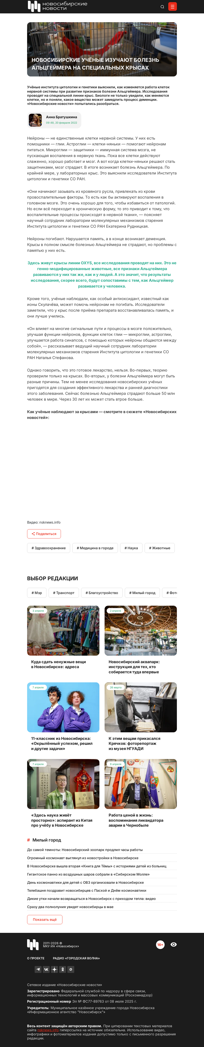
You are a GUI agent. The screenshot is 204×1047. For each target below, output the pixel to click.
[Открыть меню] (172, 6)
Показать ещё (45, 919)
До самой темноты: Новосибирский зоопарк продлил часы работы (85, 850)
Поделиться (44, 534)
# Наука (131, 548)
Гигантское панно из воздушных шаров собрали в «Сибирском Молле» (88, 874)
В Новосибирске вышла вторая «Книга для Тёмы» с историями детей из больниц (96, 866)
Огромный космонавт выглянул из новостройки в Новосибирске (82, 858)
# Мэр (37, 593)
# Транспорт (63, 593)
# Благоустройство (102, 593)
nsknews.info (48, 1030)
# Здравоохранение (49, 548)
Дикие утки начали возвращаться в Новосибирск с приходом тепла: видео (91, 898)
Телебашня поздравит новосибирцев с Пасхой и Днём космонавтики (86, 890)
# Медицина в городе (95, 548)
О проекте (35, 958)
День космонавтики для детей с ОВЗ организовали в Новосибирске (85, 882)
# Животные (159, 548)
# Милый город (142, 593)
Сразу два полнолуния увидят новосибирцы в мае (70, 907)
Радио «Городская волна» (76, 958)
